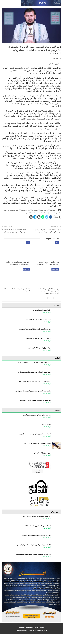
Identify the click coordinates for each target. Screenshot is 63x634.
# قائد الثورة (35, 210)
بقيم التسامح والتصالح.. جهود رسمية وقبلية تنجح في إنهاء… (34, 372)
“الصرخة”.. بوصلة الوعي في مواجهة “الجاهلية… (37, 319)
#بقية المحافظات (44, 213)
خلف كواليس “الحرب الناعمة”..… (41, 310)
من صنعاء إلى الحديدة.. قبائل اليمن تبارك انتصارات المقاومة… (33, 362)
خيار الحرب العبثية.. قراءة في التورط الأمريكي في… (36, 535)
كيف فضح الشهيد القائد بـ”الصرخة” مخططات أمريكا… (35, 516)
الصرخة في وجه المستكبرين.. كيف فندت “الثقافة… (36, 526)
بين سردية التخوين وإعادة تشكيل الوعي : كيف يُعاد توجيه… (34, 329)
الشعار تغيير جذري (45, 424)
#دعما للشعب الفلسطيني (31, 213)
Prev (56, 298)
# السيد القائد (53, 210)
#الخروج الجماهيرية (25, 210)
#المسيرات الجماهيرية (55, 213)
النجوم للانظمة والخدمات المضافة (26, 630)
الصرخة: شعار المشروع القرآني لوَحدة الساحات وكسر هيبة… (33, 434)
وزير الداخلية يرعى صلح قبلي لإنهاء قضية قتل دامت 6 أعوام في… (32, 381)
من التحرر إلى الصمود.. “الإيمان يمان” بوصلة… (37, 348)
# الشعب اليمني (44, 210)
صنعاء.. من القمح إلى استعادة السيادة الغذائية (38, 338)
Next (50, 298)
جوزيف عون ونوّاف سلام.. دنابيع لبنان (40, 453)
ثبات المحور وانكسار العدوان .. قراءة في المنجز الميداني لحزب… (32, 545)
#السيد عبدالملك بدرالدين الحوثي (11, 210)
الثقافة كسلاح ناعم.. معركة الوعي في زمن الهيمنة (36, 443)
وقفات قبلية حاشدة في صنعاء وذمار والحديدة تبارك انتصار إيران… (32, 391)
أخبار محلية (55, 269)
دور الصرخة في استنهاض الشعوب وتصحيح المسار (36, 415)
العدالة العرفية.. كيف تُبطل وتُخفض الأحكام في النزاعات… (34, 400)
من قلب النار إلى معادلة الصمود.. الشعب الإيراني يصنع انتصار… (33, 554)
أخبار (57, 242)
